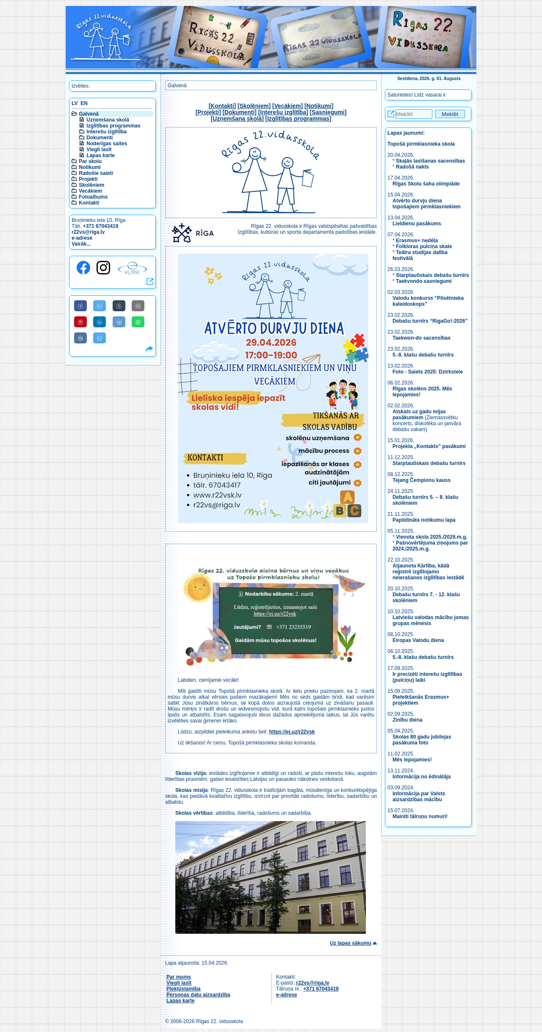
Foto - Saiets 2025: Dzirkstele (428, 372)
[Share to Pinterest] (80, 321)
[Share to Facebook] (80, 305)
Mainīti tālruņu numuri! (420, 816)
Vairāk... (81, 244)
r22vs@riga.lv (88, 232)
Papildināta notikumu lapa (424, 520)
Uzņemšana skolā (107, 120)
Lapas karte (100, 155)
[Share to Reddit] (119, 321)
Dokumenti (99, 138)
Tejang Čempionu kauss (422, 480)
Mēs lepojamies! (412, 760)
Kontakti (89, 203)
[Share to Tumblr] (119, 305)
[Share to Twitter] (99, 305)
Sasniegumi (328, 112)
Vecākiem (90, 191)
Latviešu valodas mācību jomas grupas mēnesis (431, 620)
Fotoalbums (93, 197)
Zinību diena (408, 720)
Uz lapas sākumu (350, 943)
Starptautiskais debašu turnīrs (432, 275)
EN (84, 103)
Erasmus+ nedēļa (417, 240)
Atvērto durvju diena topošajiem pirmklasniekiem (427, 204)
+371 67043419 (101, 226)
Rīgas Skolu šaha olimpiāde (426, 184)
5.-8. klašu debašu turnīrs (424, 355)
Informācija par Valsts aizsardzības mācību (419, 796)
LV (74, 103)
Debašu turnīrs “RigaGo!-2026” (430, 321)
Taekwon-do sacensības (422, 338)
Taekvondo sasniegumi (424, 281)
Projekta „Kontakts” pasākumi (429, 446)
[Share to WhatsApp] (138, 321)
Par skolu (90, 161)
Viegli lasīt (98, 149)
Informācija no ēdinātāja (422, 777)
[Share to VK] (80, 337)
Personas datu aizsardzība (198, 995)
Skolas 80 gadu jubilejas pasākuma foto (422, 740)
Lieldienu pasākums (417, 224)
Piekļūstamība (183, 989)
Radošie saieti (96, 173)
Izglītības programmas (113, 126)
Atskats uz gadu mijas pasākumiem (419, 415)
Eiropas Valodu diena (418, 640)
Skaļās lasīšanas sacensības (430, 161)
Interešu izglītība (106, 132)
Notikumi (89, 167)
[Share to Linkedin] (99, 321)
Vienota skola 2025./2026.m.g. (431, 537)
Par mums (178, 977)
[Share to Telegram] (99, 337)
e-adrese (82, 238)
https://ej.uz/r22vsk (292, 732)
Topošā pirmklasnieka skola (421, 144)
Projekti (88, 179)
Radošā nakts (412, 167)
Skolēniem (91, 185)
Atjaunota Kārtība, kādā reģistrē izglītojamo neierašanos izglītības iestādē (428, 572)
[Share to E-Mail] (138, 305)
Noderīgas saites (106, 144)
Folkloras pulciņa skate (424, 246)
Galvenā (89, 114)
